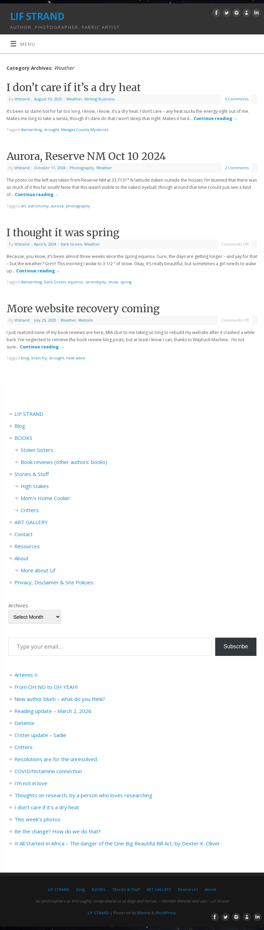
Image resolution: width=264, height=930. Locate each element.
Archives (18, 605)
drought (51, 129)
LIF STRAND (37, 16)
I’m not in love (30, 783)
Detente (24, 723)
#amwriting (31, 129)
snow (113, 281)
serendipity (95, 281)
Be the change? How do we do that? (57, 831)
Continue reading (216, 118)
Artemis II (26, 674)
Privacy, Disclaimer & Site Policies (54, 582)
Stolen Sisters (37, 449)
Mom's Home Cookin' (45, 498)
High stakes (35, 486)
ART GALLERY (31, 522)
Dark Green (71, 244)
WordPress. (166, 912)
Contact (23, 534)
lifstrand (22, 98)
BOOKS (23, 437)
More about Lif (38, 570)
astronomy (38, 205)
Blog (19, 425)
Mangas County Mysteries (84, 129)
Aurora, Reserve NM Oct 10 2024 (86, 156)
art (23, 205)
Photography (82, 167)
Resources (27, 546)
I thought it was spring (63, 232)
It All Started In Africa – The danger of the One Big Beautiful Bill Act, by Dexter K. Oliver (117, 843)
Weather (74, 98)
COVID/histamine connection (48, 771)
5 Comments (237, 98)
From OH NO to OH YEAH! (46, 686)
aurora (57, 205)
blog (25, 357)
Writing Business (99, 98)
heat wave (75, 357)
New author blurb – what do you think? (59, 698)
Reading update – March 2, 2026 (52, 710)
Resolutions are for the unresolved (55, 759)
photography (78, 205)
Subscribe (235, 646)
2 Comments (237, 167)
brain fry (39, 357)
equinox (75, 281)
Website (85, 320)
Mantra (143, 912)
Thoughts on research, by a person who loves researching (83, 795)
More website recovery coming (83, 308)
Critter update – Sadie (40, 735)
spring (126, 281)
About (21, 558)
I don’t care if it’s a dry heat (74, 87)
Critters (30, 510)
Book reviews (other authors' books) (64, 461)
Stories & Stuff (31, 474)
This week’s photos (37, 819)
